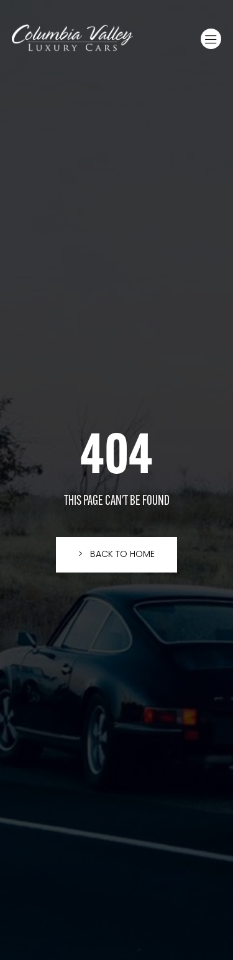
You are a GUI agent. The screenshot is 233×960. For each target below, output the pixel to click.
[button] (211, 39)
